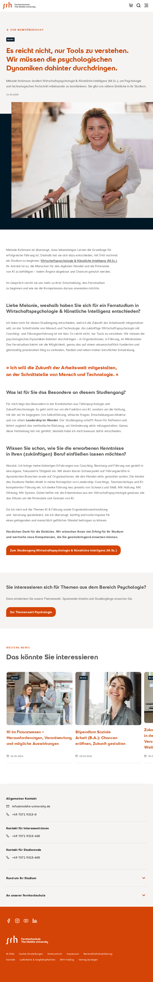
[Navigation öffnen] (146, 5)
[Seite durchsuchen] (138, 5)
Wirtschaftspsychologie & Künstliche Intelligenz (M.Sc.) (79, 261)
